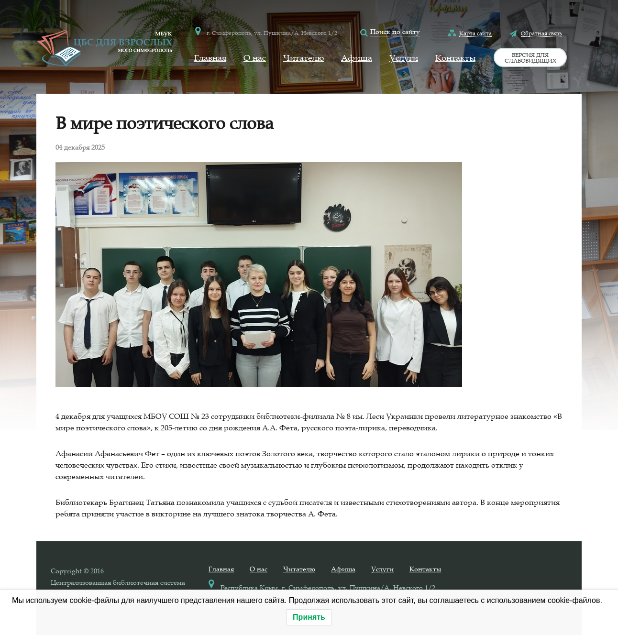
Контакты (455, 58)
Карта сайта (475, 33)
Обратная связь (541, 33)
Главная (210, 58)
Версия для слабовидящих (530, 57)
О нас (254, 58)
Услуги (403, 58)
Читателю (303, 58)
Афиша (356, 58)
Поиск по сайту (395, 31)
